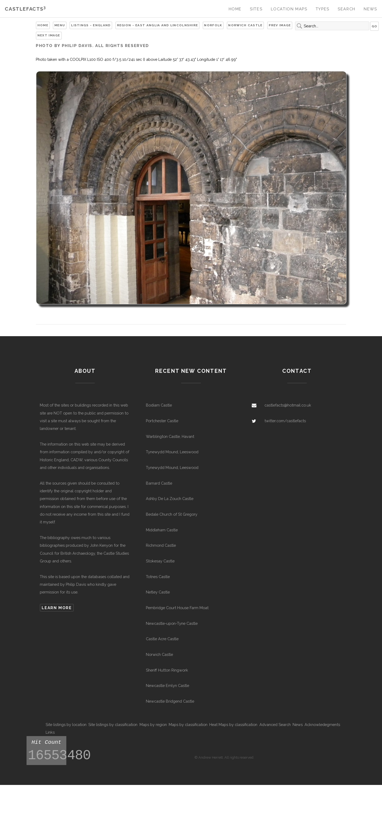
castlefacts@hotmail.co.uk (287, 405)
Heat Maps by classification (233, 724)
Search (346, 9)
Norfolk (213, 25)
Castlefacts (25, 9)
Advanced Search (275, 724)
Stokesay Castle (160, 561)
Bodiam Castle (159, 405)
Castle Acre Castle (162, 638)
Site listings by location (66, 724)
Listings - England (91, 25)
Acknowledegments (322, 724)
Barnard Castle (159, 483)
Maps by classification (188, 724)
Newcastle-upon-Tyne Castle (172, 623)
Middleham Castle (162, 530)
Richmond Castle (161, 545)
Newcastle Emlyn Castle (167, 685)
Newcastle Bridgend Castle (170, 701)
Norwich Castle (245, 25)
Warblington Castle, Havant (170, 436)
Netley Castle (158, 592)
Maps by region (153, 724)
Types (322, 9)
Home (235, 9)
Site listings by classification (112, 724)
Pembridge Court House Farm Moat (177, 607)
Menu (59, 25)
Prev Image (280, 25)
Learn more (57, 607)
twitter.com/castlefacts (285, 420)
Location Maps (289, 9)
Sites (256, 9)
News (370, 9)
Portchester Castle (162, 420)
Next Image (48, 35)
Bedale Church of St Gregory (171, 514)
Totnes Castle (158, 576)
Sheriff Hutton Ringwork (167, 670)
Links (50, 732)
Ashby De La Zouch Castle (169, 498)
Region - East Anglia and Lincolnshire (157, 25)
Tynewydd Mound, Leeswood (172, 452)
